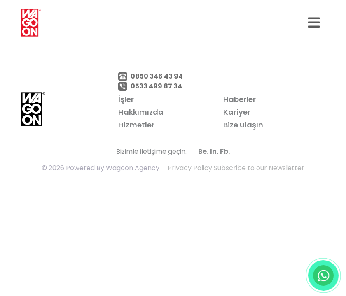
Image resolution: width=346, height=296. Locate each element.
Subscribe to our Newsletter (259, 168)
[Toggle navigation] (314, 22)
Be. (203, 151)
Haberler (239, 99)
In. (214, 151)
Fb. (225, 151)
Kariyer (236, 112)
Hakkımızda (141, 112)
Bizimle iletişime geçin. (151, 151)
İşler (126, 99)
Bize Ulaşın (243, 125)
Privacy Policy (190, 168)
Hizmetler (136, 125)
